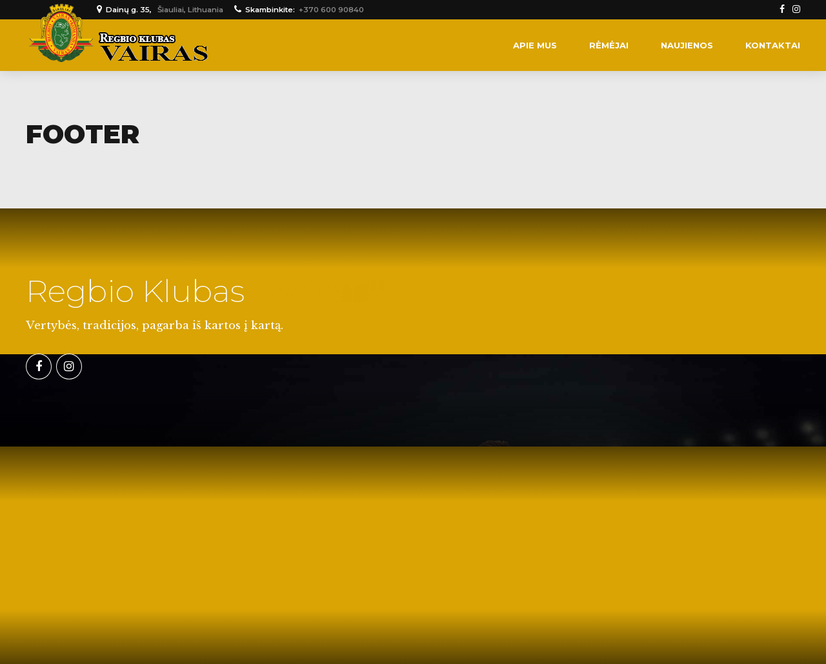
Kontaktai (772, 45)
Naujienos (687, 45)
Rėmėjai (609, 45)
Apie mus (535, 45)
